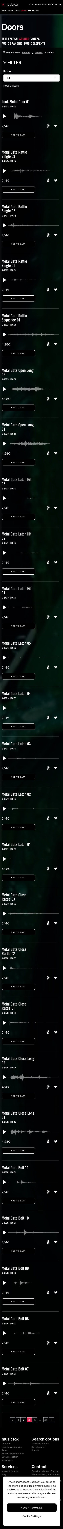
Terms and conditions (13, 1453)
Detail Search (14, 10)
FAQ (4, 1474)
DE (56, 4)
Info (29, 10)
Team (5, 1450)
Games (39, 52)
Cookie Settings (32, 1516)
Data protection (10, 1457)
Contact (6, 1443)
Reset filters (11, 85)
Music (4, 10)
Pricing (35, 10)
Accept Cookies (32, 1507)
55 (46, 1419)
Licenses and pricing (12, 1447)
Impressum (7, 1460)
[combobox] (31, 78)
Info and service (10, 1471)
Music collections (40, 1443)
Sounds (24, 10)
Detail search (38, 1447)
